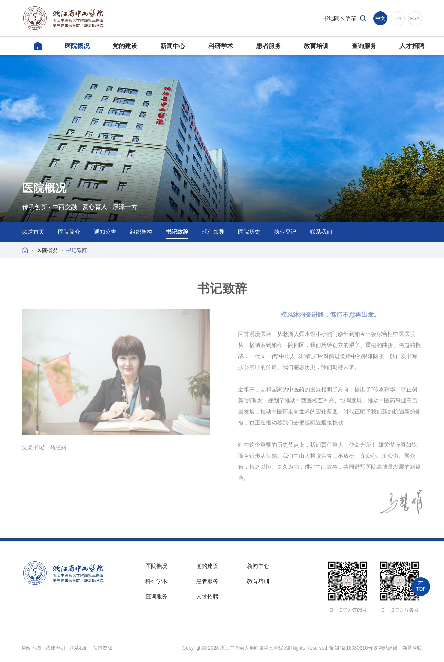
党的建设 (207, 566)
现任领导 (213, 232)
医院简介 (69, 232)
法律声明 (55, 648)
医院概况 (47, 250)
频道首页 (33, 232)
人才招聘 (207, 596)
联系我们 (321, 232)
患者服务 (207, 581)
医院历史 (249, 232)
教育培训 (258, 581)
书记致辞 (177, 232)
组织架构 (141, 232)
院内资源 (102, 648)
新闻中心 (258, 566)
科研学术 (156, 581)
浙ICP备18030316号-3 (352, 648)
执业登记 (285, 232)
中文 (380, 18)
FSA (414, 18)
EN (397, 18)
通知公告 (105, 232)
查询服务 (156, 596)
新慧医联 (412, 648)
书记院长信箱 (339, 18)
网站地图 (32, 648)
